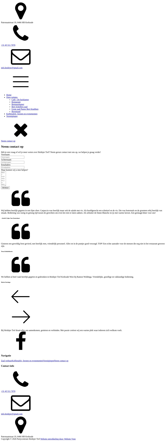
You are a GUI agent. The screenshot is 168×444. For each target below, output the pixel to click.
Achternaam (6, 160)
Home (8, 95)
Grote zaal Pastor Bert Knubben (25, 109)
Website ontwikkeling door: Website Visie (58, 442)
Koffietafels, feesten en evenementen (21, 114)
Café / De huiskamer (20, 99)
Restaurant (16, 102)
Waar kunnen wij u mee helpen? (14, 170)
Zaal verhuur (6, 363)
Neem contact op (8, 141)
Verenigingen (11, 116)
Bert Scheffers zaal (19, 107)
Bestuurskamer (18, 104)
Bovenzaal (16, 111)
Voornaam (5, 154)
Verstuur (5, 190)
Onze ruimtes (12, 97)
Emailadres (5, 165)
